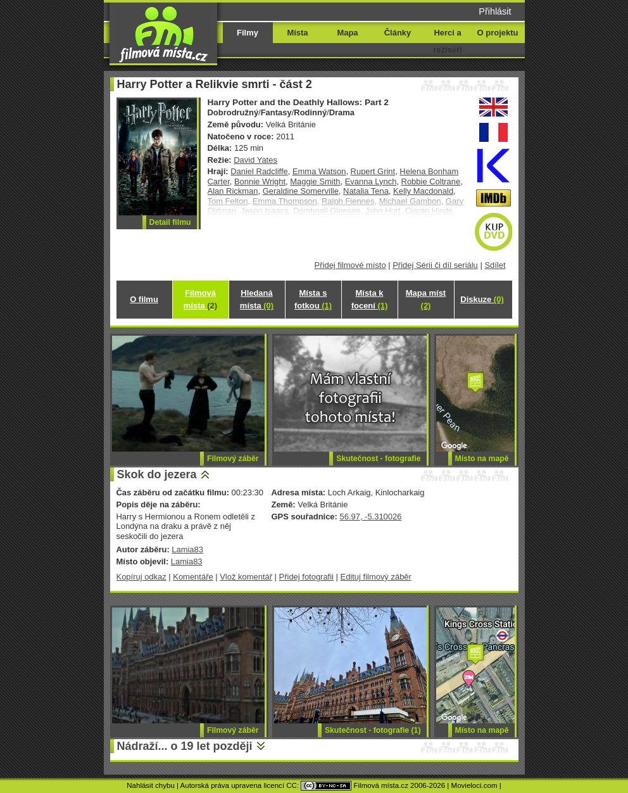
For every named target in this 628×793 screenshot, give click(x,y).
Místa (297, 32)
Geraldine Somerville (301, 191)
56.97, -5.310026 (370, 516)
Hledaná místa (256, 299)
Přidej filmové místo (350, 265)
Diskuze (481, 299)
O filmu (144, 299)
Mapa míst (426, 299)
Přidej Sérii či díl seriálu (435, 265)
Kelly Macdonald (423, 191)
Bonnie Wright (260, 181)
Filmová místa (200, 299)
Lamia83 (187, 549)
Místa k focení (369, 299)
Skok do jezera (157, 474)
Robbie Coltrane (431, 181)
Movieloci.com (474, 785)
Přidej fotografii (306, 576)
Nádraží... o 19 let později (185, 746)
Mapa (347, 32)
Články (397, 32)
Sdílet (494, 265)
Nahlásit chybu (151, 785)
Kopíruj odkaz (141, 576)
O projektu (497, 32)
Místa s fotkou (313, 299)
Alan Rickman (233, 191)
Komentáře (193, 576)
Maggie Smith (315, 181)
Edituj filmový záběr (376, 576)
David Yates (255, 160)
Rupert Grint (373, 171)
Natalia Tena (366, 191)
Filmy (247, 32)
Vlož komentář (246, 576)
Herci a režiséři (447, 41)
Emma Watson (319, 171)
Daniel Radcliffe (258, 171)
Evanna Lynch (371, 181)
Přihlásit (495, 11)
